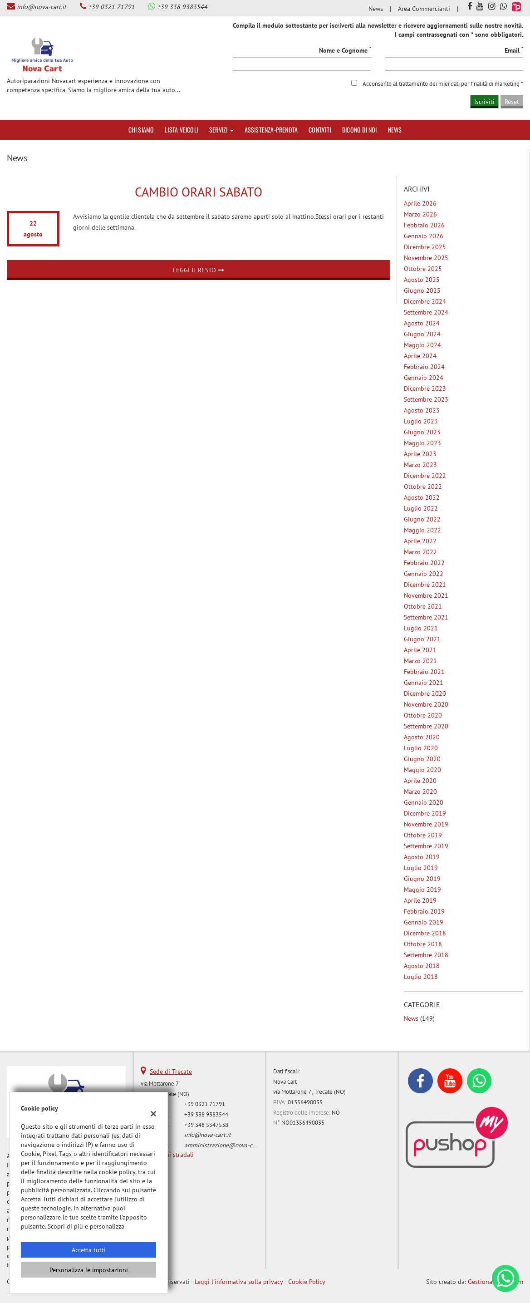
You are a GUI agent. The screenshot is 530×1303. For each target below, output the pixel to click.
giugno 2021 (422, 639)
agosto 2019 (422, 857)
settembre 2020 (426, 726)
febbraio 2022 (424, 563)
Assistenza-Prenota (271, 129)
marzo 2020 (420, 791)
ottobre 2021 (423, 606)
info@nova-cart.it (41, 7)
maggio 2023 (422, 443)
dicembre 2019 (425, 813)
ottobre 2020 (423, 715)
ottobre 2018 (423, 944)
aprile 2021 (420, 650)
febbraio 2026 (424, 225)
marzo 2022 (420, 552)
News (375, 9)
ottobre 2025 (423, 269)
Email (514, 50)
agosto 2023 (422, 410)
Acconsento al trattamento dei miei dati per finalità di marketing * (443, 83)
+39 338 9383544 (182, 7)
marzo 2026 (420, 214)
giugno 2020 (422, 759)
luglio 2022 (421, 508)
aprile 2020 (420, 781)
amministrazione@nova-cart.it (224, 1145)
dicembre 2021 (425, 584)
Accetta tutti (89, 1250)
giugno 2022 (422, 519)
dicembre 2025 (425, 247)
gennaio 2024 (423, 378)
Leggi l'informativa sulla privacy (239, 1282)
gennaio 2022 (423, 574)
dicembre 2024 (425, 301)
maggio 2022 (422, 530)
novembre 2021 (426, 595)
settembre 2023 (426, 399)
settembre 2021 (426, 617)
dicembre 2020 (425, 693)
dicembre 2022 (425, 476)
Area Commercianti (424, 9)
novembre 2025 (426, 258)
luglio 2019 (421, 868)
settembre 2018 (426, 955)
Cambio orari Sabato (198, 191)
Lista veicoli (181, 129)
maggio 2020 (422, 770)
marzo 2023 (420, 465)
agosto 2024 (422, 323)
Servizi (221, 129)
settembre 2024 (426, 312)
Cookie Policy (306, 1282)
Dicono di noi (359, 129)
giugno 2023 (422, 432)
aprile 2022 (420, 541)
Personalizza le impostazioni (88, 1270)
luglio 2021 (421, 628)
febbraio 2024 (424, 367)
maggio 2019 (422, 889)
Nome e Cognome (345, 50)
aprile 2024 (420, 356)
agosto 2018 (422, 966)
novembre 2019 (426, 824)
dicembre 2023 (425, 388)
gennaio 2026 (423, 236)
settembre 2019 (426, 846)
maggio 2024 (422, 345)
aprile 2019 (420, 900)
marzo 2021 (420, 661)
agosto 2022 (422, 497)
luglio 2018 (421, 977)
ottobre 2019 (423, 835)
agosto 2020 (422, 737)
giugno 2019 (422, 879)
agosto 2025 (422, 279)
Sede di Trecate (171, 1071)
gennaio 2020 (423, 802)
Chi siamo (141, 129)
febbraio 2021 (424, 672)
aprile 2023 (420, 454)
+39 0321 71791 (111, 7)
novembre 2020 (426, 704)
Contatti (320, 129)
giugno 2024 (422, 334)
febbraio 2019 (424, 911)
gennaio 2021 (423, 683)
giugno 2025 (422, 290)
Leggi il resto (198, 270)
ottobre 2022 (423, 486)
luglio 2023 (421, 421)
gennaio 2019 (423, 922)
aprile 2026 (420, 203)
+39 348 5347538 (206, 1125)
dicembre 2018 (425, 933)
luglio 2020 (421, 748)
